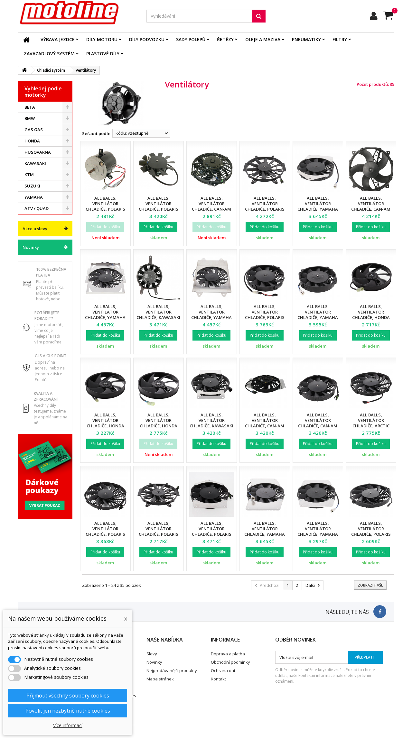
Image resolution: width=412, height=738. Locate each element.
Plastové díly (102, 53)
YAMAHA (33, 197)
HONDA (32, 141)
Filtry (339, 39)
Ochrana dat (223, 670)
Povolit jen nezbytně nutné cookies (67, 710)
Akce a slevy (35, 229)
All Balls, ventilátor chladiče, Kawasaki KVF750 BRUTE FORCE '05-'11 (158, 317)
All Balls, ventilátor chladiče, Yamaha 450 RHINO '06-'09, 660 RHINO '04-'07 (105, 317)
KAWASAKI (35, 163)
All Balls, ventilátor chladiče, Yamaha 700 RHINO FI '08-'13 (211, 315)
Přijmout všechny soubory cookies (67, 695)
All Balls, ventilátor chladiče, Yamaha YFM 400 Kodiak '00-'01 (317, 209)
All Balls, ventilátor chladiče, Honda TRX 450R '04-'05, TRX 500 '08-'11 (371, 317)
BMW (29, 118)
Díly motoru (101, 39)
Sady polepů (190, 39)
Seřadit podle (96, 133)
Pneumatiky (306, 39)
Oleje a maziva (262, 39)
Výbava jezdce (58, 39)
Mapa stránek (160, 679)
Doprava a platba (228, 654)
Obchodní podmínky (230, 662)
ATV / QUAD (36, 208)
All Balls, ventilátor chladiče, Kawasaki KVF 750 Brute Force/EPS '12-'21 (211, 426)
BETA (29, 107)
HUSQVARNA (37, 152)
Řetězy (225, 39)
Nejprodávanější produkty (171, 670)
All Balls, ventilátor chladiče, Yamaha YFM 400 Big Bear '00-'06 (318, 317)
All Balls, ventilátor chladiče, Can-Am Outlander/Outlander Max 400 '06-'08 (321, 426)
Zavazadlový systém (49, 53)
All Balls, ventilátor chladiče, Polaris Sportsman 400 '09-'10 (212, 534)
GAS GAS (33, 129)
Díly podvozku (146, 39)
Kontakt (218, 679)
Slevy (151, 654)
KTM (29, 175)
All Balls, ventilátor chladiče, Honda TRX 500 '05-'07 (158, 423)
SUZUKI (32, 186)
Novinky (31, 247)
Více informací (67, 725)
